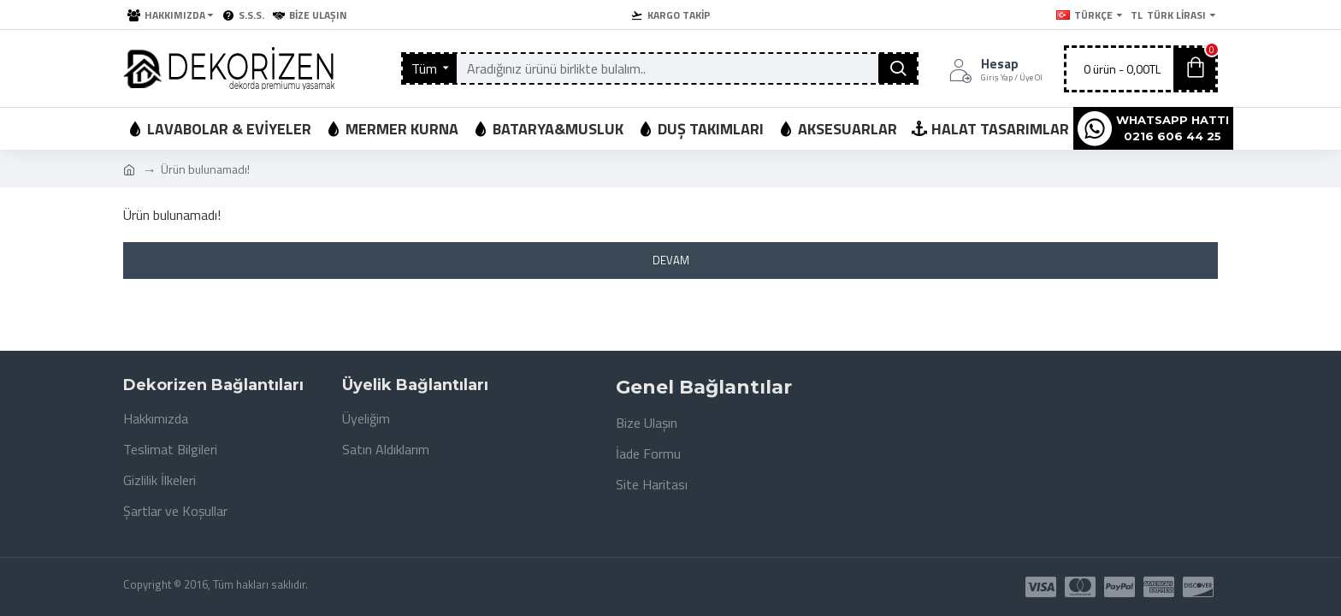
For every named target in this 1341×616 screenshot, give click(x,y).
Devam (671, 260)
